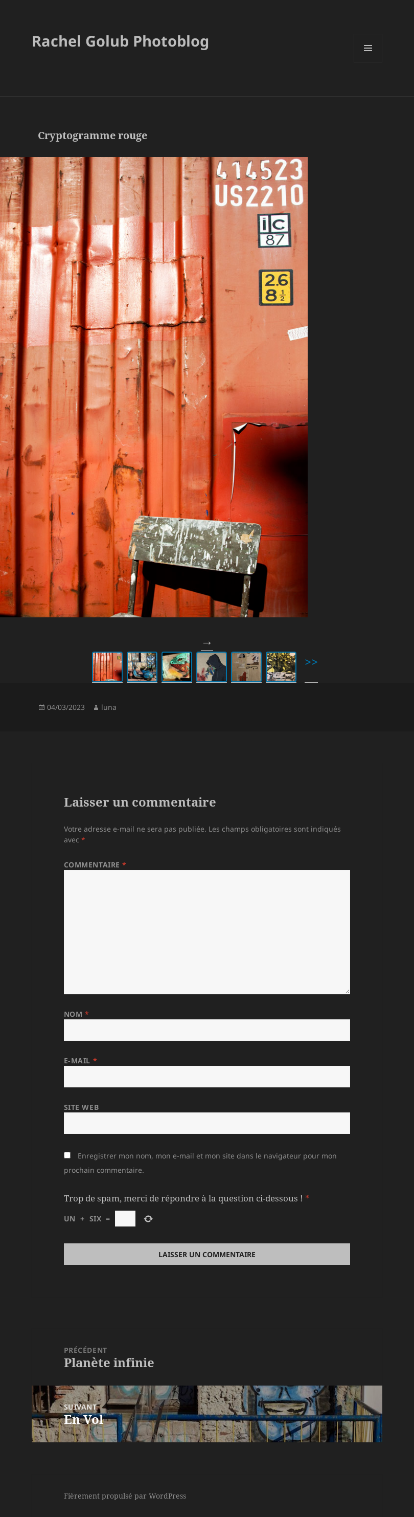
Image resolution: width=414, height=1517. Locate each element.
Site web (81, 1107)
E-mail (80, 1060)
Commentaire (95, 864)
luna (109, 707)
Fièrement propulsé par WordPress (125, 1496)
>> (311, 661)
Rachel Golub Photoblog (120, 41)
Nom (76, 1014)
